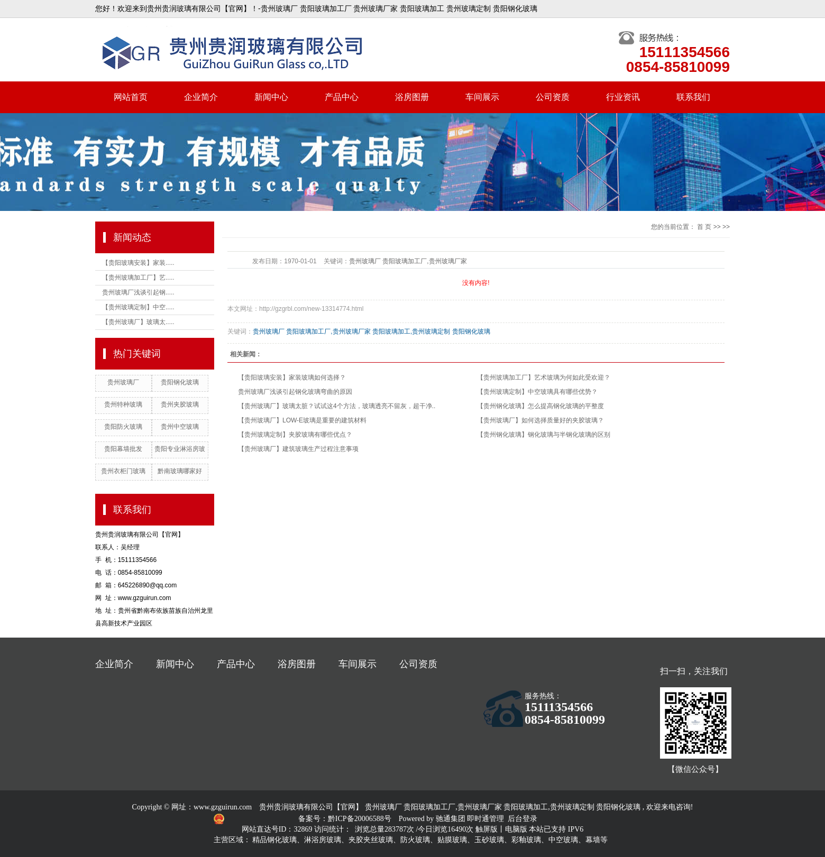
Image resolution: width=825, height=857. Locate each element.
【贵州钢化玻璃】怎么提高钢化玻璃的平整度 (540, 406)
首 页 (704, 227)
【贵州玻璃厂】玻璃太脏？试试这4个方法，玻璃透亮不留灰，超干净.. (336, 406)
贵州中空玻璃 (180, 426)
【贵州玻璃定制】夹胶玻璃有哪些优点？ (295, 434)
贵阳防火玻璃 (123, 426)
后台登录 (522, 819)
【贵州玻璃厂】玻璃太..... (138, 322)
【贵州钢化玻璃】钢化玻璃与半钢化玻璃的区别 (543, 434)
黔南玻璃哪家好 (180, 471)
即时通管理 (485, 819)
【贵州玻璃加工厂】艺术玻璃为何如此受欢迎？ (543, 377)
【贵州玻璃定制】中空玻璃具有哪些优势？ (537, 391)
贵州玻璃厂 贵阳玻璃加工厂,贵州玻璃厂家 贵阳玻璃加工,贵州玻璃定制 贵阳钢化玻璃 (371, 331)
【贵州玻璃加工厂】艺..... (138, 277)
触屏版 (486, 829)
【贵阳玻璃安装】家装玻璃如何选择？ (292, 377)
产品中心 (342, 97)
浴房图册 (412, 97)
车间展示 (482, 97)
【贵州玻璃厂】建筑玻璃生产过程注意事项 (298, 449)
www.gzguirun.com (223, 807)
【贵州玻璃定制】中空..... (138, 307)
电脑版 (516, 829)
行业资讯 (623, 97)
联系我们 (693, 97)
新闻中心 (271, 97)
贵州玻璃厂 (123, 382)
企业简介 (201, 97)
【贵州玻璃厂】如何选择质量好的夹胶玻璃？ (540, 420)
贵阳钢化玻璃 (180, 382)
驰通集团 (452, 819)
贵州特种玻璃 (123, 404)
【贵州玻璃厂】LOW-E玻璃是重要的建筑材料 (302, 420)
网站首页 (131, 97)
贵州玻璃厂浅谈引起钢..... (138, 292)
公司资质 (553, 97)
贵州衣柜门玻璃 (123, 471)
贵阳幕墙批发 (123, 449)
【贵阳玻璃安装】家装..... (138, 262)
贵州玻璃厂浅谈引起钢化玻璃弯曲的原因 (295, 391)
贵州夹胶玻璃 (180, 404)
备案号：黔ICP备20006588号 (345, 819)
